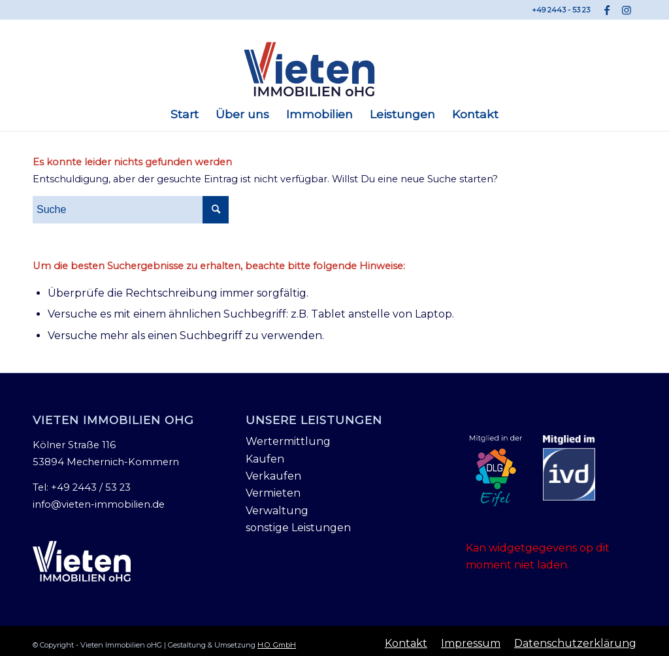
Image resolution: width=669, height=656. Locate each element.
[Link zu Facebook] (606, 10)
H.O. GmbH (276, 644)
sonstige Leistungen (298, 527)
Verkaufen (273, 476)
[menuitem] (184, 114)
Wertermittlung (288, 441)
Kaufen (265, 459)
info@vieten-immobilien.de (99, 504)
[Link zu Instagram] (626, 10)
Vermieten (273, 493)
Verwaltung (277, 510)
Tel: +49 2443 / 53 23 (82, 487)
